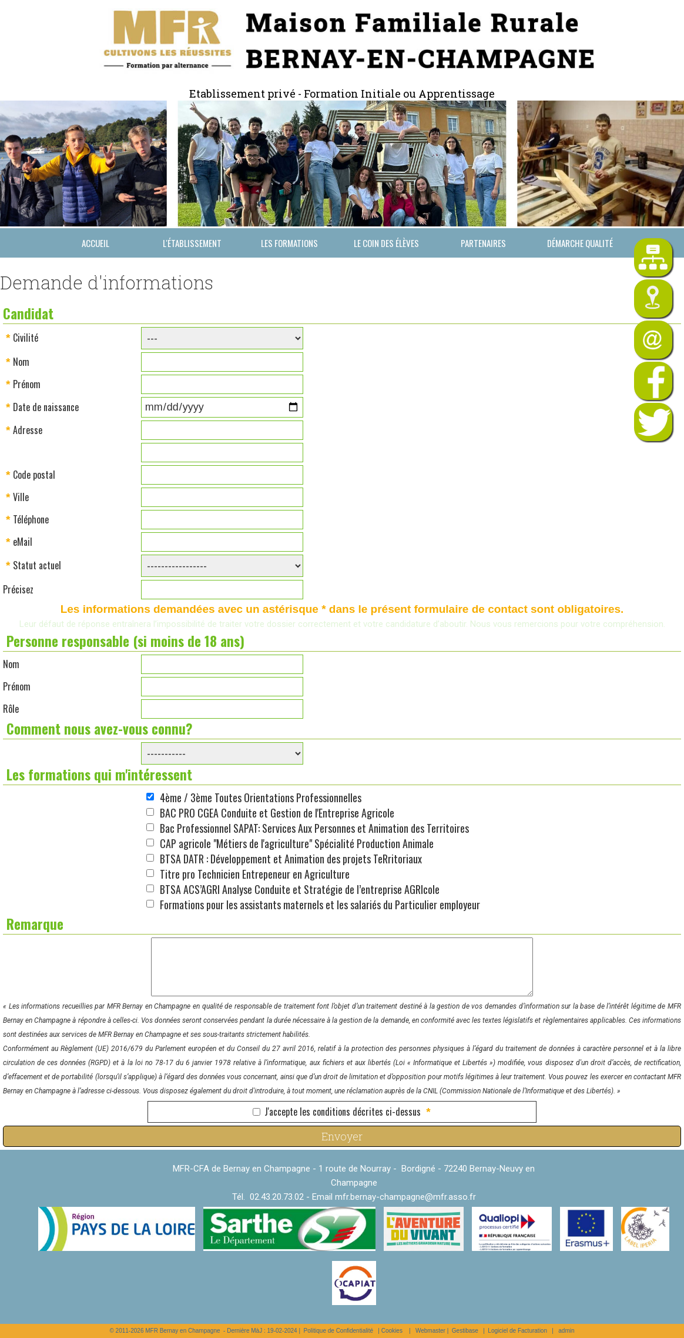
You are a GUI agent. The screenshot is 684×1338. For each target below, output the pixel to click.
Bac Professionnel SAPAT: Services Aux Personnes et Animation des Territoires (314, 828)
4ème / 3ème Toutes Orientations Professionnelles (260, 797)
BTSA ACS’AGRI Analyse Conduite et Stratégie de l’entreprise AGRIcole (300, 889)
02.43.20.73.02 (277, 1197)
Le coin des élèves (386, 242)
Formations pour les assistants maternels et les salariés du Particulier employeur (320, 904)
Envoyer (342, 1136)
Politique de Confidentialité (338, 1330)
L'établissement (192, 242)
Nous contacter (95, 272)
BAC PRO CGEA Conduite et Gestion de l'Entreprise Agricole (277, 812)
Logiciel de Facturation (517, 1330)
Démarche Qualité (580, 242)
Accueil (95, 242)
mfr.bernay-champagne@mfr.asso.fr (405, 1197)
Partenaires (483, 242)
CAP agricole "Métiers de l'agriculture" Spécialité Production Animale (297, 843)
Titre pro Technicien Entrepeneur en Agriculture (255, 874)
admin (566, 1330)
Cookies (392, 1330)
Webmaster (430, 1330)
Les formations (289, 242)
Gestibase (465, 1330)
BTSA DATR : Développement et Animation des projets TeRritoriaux (291, 858)
